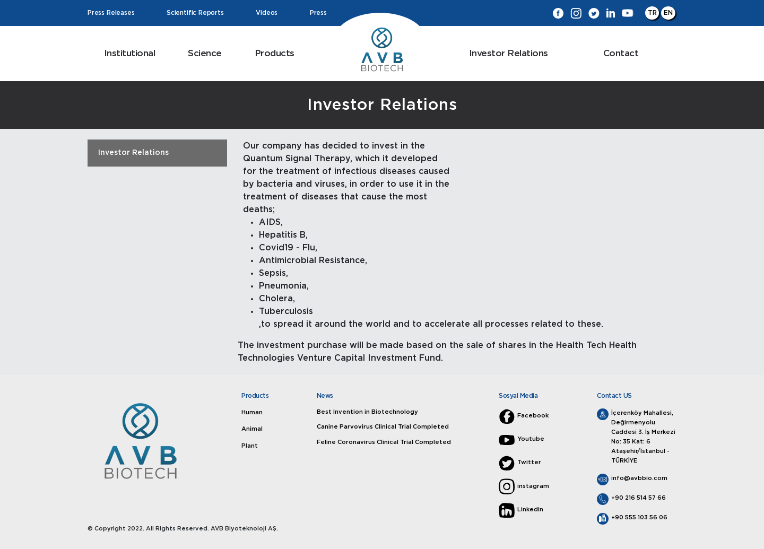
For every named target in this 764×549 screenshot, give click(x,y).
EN (668, 13)
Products (274, 53)
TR (652, 13)
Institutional (129, 53)
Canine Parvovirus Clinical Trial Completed (383, 427)
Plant (250, 446)
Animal (252, 429)
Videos (266, 13)
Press (318, 13)
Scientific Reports (195, 13)
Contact (621, 53)
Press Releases (111, 13)
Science (205, 53)
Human (252, 412)
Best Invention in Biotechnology (368, 412)
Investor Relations (508, 53)
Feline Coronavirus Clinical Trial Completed (384, 442)
